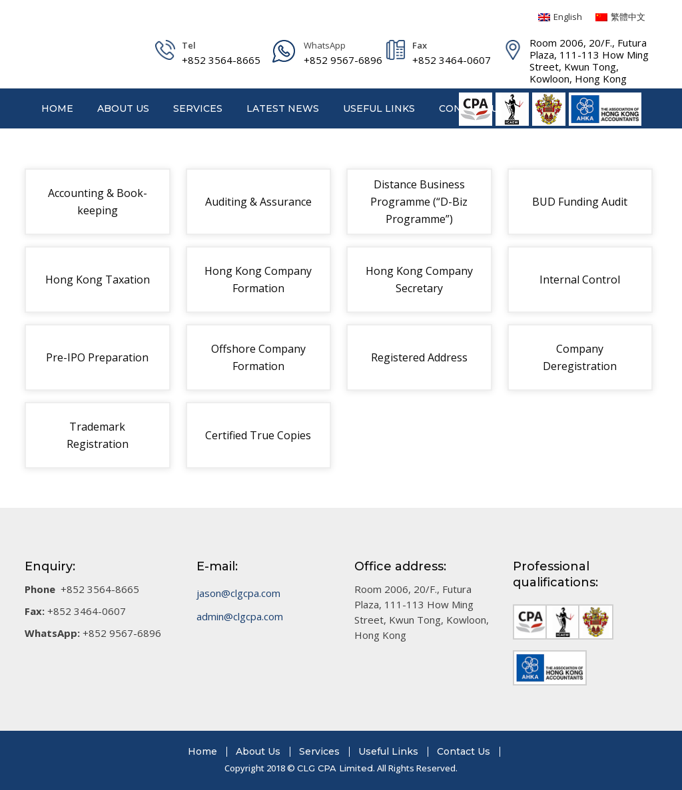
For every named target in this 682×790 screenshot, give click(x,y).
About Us (258, 752)
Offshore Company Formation (258, 357)
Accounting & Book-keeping (97, 202)
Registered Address (419, 357)
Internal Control (579, 279)
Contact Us (463, 752)
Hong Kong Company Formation (258, 280)
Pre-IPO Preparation (97, 357)
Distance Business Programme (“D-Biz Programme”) (419, 201)
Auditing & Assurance (258, 201)
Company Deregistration (580, 357)
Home (202, 752)
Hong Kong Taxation (97, 279)
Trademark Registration (98, 435)
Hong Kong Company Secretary (419, 280)
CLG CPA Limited (335, 768)
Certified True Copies (258, 435)
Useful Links (388, 752)
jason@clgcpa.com (238, 593)
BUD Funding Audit (579, 201)
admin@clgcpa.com (239, 616)
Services (319, 752)
